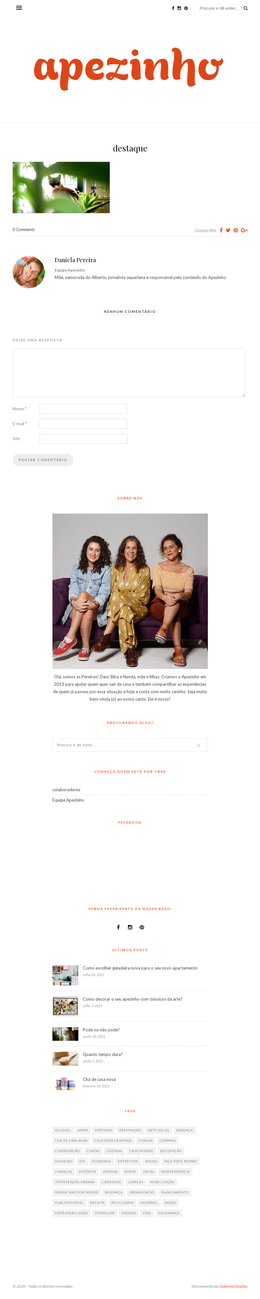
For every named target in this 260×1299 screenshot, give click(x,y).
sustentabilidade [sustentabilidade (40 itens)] (71, 1213)
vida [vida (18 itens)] (147, 1213)
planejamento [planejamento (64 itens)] (175, 1192)
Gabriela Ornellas (234, 1286)
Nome (20, 408)
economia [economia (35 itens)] (101, 1161)
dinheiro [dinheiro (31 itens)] (64, 1161)
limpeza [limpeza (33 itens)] (135, 1182)
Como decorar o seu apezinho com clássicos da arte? (133, 999)
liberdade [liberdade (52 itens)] (111, 1182)
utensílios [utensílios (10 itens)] (105, 1213)
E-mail (20, 423)
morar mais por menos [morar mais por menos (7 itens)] (76, 1192)
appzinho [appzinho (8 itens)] (103, 1130)
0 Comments (24, 229)
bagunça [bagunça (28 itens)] (184, 1130)
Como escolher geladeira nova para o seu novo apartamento (140, 968)
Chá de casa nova (99, 1079)
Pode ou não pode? (101, 1029)
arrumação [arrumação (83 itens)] (130, 1130)
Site (16, 438)
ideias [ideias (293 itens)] (148, 1171)
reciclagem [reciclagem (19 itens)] (122, 1203)
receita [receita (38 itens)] (97, 1203)
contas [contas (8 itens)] (93, 1151)
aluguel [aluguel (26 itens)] (63, 1130)
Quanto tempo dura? (103, 1054)
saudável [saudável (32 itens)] (149, 1203)
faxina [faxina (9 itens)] (151, 1161)
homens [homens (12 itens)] (110, 1171)
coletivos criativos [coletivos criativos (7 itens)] (113, 1140)
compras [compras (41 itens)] (168, 1140)
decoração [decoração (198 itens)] (171, 1151)
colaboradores (66, 789)
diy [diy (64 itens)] (82, 1161)
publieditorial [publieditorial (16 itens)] (69, 1203)
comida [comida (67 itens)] (146, 1140)
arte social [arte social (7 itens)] (159, 1130)
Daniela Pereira (75, 260)
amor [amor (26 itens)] (83, 1130)
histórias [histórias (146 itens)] (87, 1171)
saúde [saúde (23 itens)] (170, 1203)
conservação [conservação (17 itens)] (67, 1151)
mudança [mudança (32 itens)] (114, 1192)
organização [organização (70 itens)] (142, 1192)
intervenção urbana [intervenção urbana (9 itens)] (75, 1182)
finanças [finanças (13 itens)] (63, 1171)
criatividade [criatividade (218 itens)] (141, 1151)
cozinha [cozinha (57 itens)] (114, 1151)
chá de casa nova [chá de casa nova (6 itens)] (71, 1140)
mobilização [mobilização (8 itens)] (162, 1182)
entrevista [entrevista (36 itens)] (128, 1161)
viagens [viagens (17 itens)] (128, 1213)
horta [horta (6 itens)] (130, 1171)
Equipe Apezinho (68, 800)
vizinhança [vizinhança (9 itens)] (169, 1213)
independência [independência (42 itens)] (175, 1171)
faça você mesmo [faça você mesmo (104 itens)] (180, 1161)
